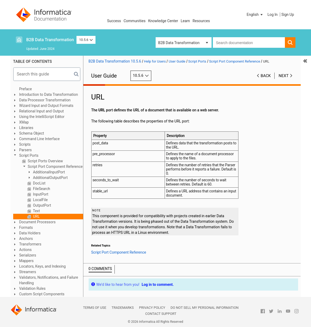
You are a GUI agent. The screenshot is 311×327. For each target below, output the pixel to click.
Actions (25, 250)
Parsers (25, 150)
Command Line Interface (39, 139)
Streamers (27, 272)
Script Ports (29, 155)
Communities (135, 21)
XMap (24, 122)
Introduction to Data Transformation (48, 94)
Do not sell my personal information (204, 308)
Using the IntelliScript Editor (42, 117)
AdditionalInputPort (48, 172)
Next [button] (284, 75)
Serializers (27, 255)
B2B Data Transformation (50, 39)
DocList (39, 183)
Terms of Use (94, 308)
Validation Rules (32, 288)
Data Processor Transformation (45, 100)
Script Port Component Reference (55, 166)
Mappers (26, 261)
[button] (255, 14)
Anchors (26, 238)
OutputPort (41, 205)
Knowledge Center (163, 21)
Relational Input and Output (41, 111)
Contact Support (160, 314)
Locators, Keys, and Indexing (42, 266)
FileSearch (41, 189)
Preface (25, 89)
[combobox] (249, 42)
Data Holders (30, 233)
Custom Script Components (42, 294)
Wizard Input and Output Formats (46, 105)
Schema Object (31, 133)
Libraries (26, 128)
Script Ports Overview (45, 161)
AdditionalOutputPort (50, 178)
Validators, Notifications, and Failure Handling (48, 280)
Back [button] (266, 75)
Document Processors (37, 222)
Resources (201, 21)
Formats (26, 227)
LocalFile (40, 200)
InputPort (40, 194)
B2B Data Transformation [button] (179, 43)
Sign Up (287, 14)
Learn (185, 21)
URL (36, 216)
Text (36, 211)
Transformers (30, 244)
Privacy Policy (152, 308)
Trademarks (123, 308)
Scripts (25, 144)
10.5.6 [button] (86, 40)
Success (114, 21)
